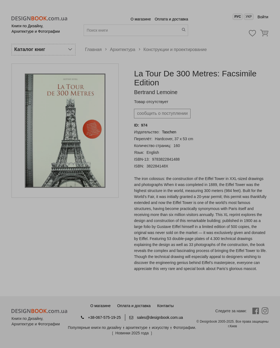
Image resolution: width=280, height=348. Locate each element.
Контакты (165, 306)
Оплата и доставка (171, 19)
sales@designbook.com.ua (156, 317)
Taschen (169, 132)
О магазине (141, 19)
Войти (263, 17)
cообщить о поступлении (162, 113)
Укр (249, 17)
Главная (93, 49)
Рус (237, 17)
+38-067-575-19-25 (101, 317)
